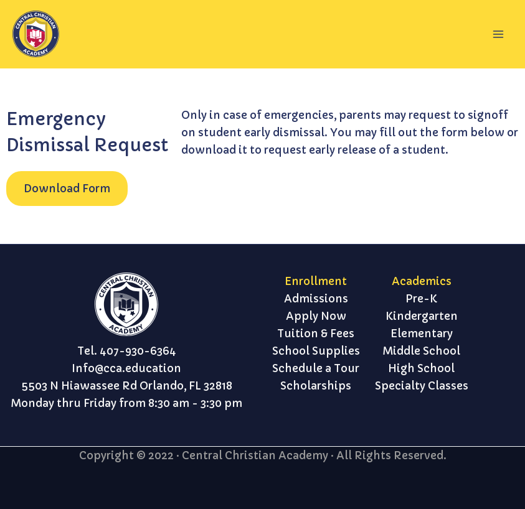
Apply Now (316, 316)
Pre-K (421, 299)
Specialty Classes (421, 386)
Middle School (421, 351)
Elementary (421, 333)
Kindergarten (421, 316)
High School (421, 368)
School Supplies (316, 351)
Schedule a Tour (315, 368)
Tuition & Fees (315, 333)
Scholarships (315, 386)
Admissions (316, 299)
